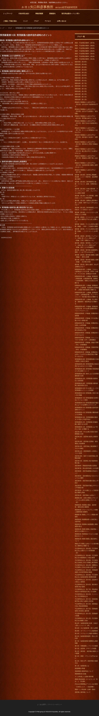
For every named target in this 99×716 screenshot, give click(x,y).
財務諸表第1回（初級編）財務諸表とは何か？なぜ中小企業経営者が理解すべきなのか (86, 354)
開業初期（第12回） (81, 70)
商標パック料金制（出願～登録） (85, 689)
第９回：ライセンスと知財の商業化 (86, 633)
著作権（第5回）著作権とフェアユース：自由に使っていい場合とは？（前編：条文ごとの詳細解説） (86, 245)
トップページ (7, 13)
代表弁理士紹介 (23, 13)
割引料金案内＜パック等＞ (71, 13)
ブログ (36, 21)
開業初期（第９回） (81, 78)
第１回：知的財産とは (82, 666)
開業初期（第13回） (81, 67)
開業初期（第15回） (81, 62)
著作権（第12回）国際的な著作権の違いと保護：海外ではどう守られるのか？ (86, 203)
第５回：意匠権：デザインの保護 (85, 648)
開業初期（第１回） (81, 99)
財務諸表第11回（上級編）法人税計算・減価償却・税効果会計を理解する (86, 302)
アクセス (48, 21)
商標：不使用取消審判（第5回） (85, 48)
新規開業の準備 (80, 668)
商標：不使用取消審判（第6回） (85, 45)
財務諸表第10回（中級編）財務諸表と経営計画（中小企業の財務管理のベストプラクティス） (86, 309)
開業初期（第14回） (81, 64)
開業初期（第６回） (81, 86)
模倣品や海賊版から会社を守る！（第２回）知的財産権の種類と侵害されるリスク (86, 165)
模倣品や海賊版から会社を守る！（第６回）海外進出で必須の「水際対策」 (86, 137)
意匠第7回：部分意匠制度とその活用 (86, 468)
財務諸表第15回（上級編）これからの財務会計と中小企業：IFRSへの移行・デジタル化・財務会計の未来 (86, 271)
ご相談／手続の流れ (10, 21)
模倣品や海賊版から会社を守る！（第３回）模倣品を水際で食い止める (86, 158)
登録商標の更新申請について (84, 671)
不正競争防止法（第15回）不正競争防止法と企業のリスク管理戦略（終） (86, 551)
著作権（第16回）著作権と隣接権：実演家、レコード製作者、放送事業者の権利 (86, 177)
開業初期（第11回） (81, 72)
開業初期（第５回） (81, 89)
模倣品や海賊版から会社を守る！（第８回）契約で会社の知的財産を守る (86, 123)
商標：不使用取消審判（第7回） (85, 43)
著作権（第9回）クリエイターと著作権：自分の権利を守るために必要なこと (86, 219)
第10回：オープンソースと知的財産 (86, 631)
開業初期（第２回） (81, 97)
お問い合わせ (61, 21)
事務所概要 (39, 13)
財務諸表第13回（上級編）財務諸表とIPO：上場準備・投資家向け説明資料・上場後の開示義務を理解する (87, 288)
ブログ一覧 (81, 36)
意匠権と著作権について (83, 692)
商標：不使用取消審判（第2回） (85, 56)
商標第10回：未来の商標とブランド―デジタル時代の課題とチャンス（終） (86, 500)
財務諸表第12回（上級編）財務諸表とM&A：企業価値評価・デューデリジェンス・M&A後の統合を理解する (86, 295)
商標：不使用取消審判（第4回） (85, 51)
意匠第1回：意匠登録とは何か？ (85, 495)
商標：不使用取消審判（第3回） (85, 53)
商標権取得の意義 (80, 674)
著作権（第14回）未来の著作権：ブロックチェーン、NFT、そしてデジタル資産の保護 (86, 191)
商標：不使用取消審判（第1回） (85, 59)
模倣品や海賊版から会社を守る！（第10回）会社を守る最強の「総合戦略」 (86, 111)
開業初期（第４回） (81, 91)
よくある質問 (41, 704)
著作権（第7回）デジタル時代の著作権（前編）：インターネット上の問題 (86, 231)
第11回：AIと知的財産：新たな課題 (86, 628)
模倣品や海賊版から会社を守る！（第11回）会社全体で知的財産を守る (86, 104)
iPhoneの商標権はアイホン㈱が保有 (86, 684)
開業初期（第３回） (81, 94)
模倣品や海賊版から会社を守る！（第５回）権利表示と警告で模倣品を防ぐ (86, 144)
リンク (25, 21)
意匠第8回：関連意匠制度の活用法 (86, 465)
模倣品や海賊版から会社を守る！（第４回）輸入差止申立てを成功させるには (86, 151)
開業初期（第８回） (81, 80)
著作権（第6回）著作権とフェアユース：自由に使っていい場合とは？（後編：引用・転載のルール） (86, 238)
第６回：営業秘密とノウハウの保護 (86, 646)
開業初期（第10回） (81, 75)
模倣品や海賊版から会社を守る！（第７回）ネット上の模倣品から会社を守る (86, 130)
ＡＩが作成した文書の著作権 (84, 676)
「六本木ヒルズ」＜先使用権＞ (85, 687)
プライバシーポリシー (55, 704)
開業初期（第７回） (81, 83)
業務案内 (52, 13)
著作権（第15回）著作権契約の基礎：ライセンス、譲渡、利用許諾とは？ (86, 184)
